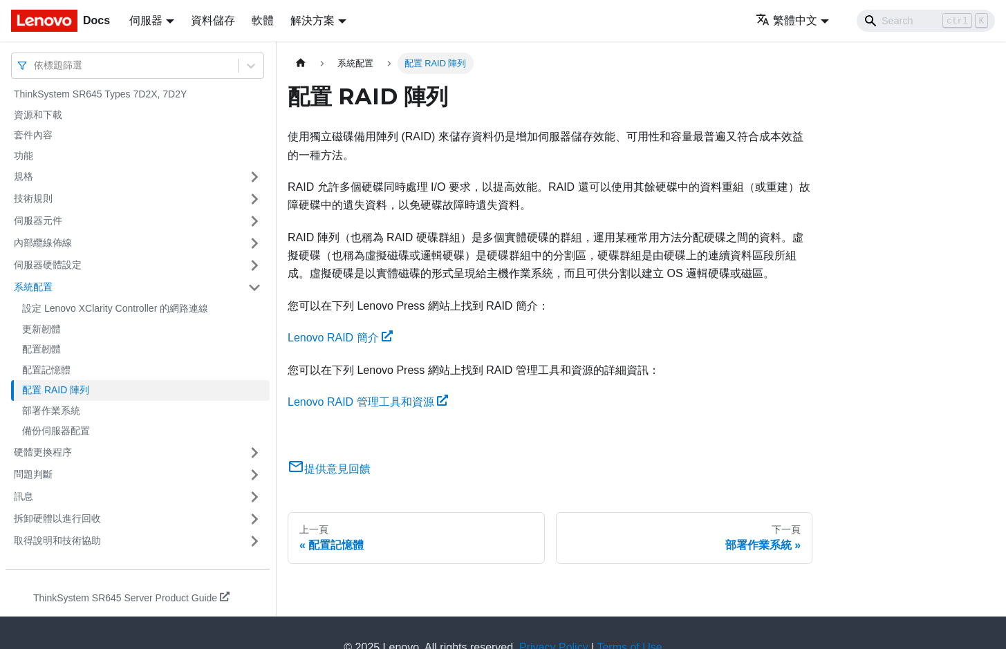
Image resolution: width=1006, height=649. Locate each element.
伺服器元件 (38, 220)
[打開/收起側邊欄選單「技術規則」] (254, 199)
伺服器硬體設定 (48, 264)
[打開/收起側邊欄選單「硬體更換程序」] (254, 453)
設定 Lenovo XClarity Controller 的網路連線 (115, 308)
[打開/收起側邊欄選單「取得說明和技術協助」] (254, 541)
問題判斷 (33, 474)
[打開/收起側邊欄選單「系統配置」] (254, 287)
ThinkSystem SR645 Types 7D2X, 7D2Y (100, 94)
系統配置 (33, 286)
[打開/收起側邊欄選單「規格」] (254, 177)
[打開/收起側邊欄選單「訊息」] (254, 497)
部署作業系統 (51, 410)
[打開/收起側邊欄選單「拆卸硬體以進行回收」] (254, 519)
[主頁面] (301, 63)
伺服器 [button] (145, 20)
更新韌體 (41, 329)
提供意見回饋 (329, 469)
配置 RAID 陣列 (55, 389)
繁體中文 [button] (786, 20)
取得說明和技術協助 (57, 540)
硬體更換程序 (43, 452)
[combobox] (35, 65)
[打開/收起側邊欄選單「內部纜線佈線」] (254, 243)
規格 (23, 176)
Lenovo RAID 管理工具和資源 (368, 402)
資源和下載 (38, 114)
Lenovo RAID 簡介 (340, 338)
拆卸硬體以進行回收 (57, 518)
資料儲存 (213, 20)
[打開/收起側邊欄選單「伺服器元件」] (254, 221)
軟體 (263, 20)
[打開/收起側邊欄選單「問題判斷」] (254, 475)
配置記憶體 (46, 369)
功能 (23, 155)
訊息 (23, 496)
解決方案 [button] (312, 20)
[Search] (926, 21)
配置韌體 (41, 349)
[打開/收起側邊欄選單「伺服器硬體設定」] (254, 265)
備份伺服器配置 (56, 430)
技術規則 (33, 198)
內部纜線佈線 (43, 242)
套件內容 (33, 134)
